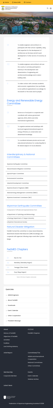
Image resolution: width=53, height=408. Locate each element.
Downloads (11, 305)
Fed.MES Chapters (34, 333)
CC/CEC (31, 329)
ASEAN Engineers (13, 295)
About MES (16, 2)
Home (6, 2)
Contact (27, 2)
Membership (8, 372)
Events (30, 372)
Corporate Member (10, 376)
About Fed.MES (13, 300)
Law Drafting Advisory (11, 346)
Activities (7, 340)
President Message (14, 321)
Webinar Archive (33, 379)
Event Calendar (13, 310)
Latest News (8, 385)
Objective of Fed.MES (10, 336)
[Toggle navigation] (51, 8)
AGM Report (8, 353)
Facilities (6, 343)
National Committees (35, 362)
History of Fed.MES (10, 333)
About (6, 329)
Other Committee (34, 366)
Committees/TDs (34, 353)
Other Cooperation (14, 316)
